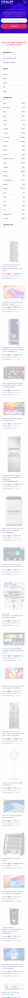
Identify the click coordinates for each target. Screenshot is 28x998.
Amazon (5, 74)
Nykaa (5, 91)
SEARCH (14, 26)
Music (14, 193)
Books (14, 124)
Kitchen (14, 171)
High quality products (9, 62)
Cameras (14, 129)
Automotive (14, 107)
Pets (14, 201)
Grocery (14, 154)
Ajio (4, 87)
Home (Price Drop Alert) (10, 58)
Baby (14, 112)
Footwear (14, 142)
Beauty (14, 120)
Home (14, 163)
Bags (14, 116)
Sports (14, 206)
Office (14, 197)
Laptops (14, 176)
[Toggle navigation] (25, 2)
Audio (14, 103)
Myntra (5, 83)
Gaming (14, 150)
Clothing (14, 133)
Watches (14, 218)
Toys (14, 210)
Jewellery (14, 167)
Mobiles (14, 188)
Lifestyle (14, 184)
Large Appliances (14, 180)
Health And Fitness (14, 159)
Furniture (14, 146)
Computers (14, 137)
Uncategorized (14, 214)
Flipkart (5, 78)
